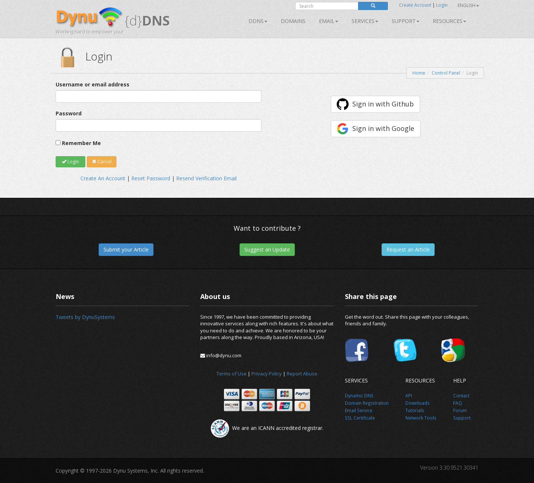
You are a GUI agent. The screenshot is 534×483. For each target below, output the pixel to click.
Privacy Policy (266, 373)
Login (442, 5)
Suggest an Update (267, 249)
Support (405, 20)
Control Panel (446, 73)
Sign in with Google (383, 128)
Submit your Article (126, 249)
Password (69, 113)
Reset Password (150, 178)
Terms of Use (232, 373)
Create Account (415, 5)
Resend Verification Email (206, 178)
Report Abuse (302, 373)
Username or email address (92, 84)
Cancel (102, 161)
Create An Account (102, 178)
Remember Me (81, 143)
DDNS (257, 20)
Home (418, 73)
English (468, 5)
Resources (449, 20)
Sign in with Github (383, 103)
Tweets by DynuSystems (85, 317)
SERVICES (365, 20)
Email (328, 20)
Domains (293, 20)
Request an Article (408, 249)
